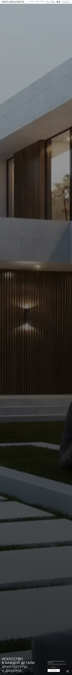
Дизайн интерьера (40, 1)
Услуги (46, 1)
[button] (53, 667)
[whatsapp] (69, 2)
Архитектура (31, 1)
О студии (58, 1)
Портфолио (51, 1)
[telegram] (67, 2)
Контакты (63, 1)
